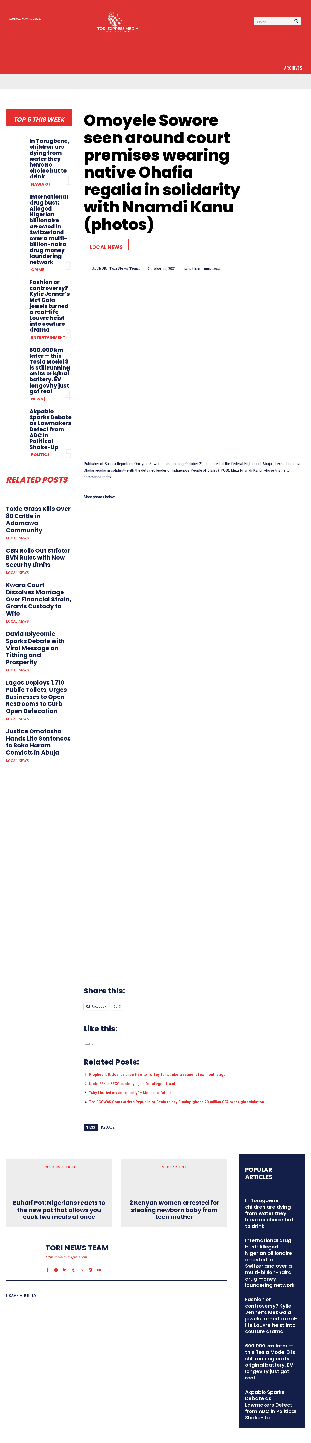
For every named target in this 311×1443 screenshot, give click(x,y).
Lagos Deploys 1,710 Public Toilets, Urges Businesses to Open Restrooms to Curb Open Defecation (36, 697)
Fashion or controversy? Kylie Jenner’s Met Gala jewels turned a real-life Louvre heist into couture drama (50, 306)
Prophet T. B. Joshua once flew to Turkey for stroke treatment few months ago (157, 1074)
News (37, 399)
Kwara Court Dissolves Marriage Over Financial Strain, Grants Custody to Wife (38, 599)
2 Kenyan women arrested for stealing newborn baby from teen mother (174, 1210)
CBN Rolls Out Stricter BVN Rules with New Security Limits (38, 558)
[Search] (296, 21)
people (108, 1127)
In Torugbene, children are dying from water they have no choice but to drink (49, 158)
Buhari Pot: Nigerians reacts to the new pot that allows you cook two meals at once (59, 1210)
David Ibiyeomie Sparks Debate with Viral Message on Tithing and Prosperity (35, 648)
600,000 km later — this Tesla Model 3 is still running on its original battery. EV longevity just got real (50, 370)
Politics (40, 455)
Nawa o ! (41, 184)
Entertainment (48, 338)
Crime (37, 270)
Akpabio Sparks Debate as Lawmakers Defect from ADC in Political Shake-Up (51, 429)
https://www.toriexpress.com (66, 1257)
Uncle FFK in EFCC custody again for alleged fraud (132, 1083)
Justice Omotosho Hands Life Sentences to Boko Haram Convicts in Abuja (38, 742)
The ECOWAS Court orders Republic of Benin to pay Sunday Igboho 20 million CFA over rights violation (176, 1101)
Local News (17, 538)
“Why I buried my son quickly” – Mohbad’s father (130, 1092)
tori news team (124, 268)
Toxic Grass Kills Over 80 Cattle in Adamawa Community (38, 519)
